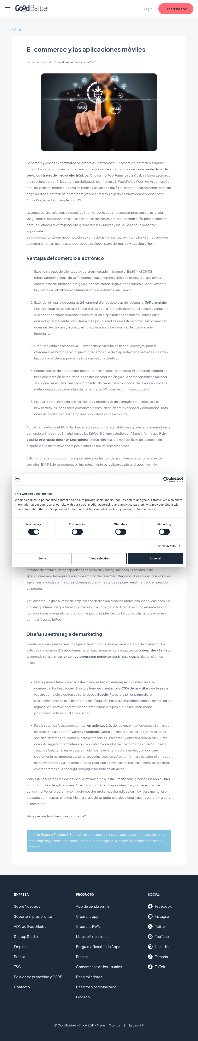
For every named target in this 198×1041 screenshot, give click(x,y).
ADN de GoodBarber (31, 926)
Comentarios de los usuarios (99, 966)
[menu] (7, 8)
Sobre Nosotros (27, 906)
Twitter (157, 926)
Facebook (160, 906)
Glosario (83, 997)
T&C (17, 966)
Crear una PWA (88, 926)
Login (148, 9)
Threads (158, 956)
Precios (82, 956)
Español (136, 1025)
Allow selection (98, 558)
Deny (42, 558)
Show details (167, 546)
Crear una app (87, 916)
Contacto (22, 987)
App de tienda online (92, 906)
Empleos (21, 946)
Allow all (155, 558)
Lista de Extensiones (92, 936)
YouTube (158, 936)
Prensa (19, 956)
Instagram (159, 916)
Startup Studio (26, 936)
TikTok (156, 966)
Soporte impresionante (33, 916)
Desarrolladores (89, 977)
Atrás (18, 29)
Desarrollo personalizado (96, 987)
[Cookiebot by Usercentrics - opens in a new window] (166, 480)
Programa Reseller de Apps (98, 946)
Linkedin (158, 946)
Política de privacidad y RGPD (38, 977)
